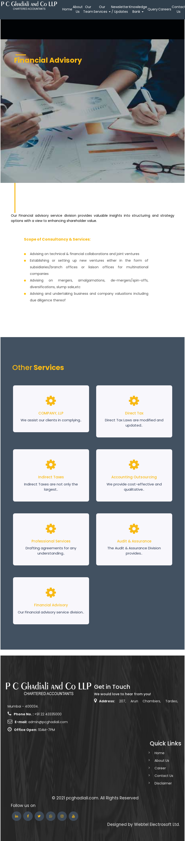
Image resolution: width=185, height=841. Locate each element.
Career (148, 768)
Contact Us (152, 775)
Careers (164, 9)
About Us (78, 9)
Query (153, 9)
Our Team (88, 9)
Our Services (102, 9)
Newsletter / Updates (120, 9)
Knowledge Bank (138, 9)
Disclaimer (151, 783)
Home (67, 9)
